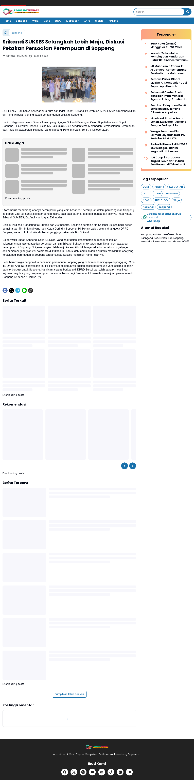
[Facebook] (5, 290)
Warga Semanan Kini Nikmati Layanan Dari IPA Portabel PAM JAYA (167, 135)
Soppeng (21, 21)
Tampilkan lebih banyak (69, 694)
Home (7, 21)
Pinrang (113, 21)
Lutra (87, 21)
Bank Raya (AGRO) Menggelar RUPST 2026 (166, 45)
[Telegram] (17, 290)
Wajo (35, 21)
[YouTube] (92, 772)
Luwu (58, 21)
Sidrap (99, 21)
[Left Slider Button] (124, 465)
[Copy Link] (30, 290)
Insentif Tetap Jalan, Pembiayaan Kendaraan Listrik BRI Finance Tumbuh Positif (168, 57)
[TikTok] (111, 772)
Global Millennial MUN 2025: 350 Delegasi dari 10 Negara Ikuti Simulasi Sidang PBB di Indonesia (169, 148)
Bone (47, 21)
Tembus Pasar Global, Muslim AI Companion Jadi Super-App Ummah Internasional (168, 83)
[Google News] (101, 772)
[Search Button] (187, 11)
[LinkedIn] (120, 772)
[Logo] (97, 747)
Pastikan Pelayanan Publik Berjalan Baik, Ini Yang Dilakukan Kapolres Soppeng (168, 109)
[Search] (159, 11)
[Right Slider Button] (132, 465)
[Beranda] (6, 32)
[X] (11, 290)
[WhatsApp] (24, 290)
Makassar (72, 21)
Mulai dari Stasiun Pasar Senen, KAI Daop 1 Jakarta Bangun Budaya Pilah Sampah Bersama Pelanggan (168, 122)
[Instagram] (83, 772)
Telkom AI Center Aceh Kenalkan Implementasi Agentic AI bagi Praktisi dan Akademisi (169, 96)
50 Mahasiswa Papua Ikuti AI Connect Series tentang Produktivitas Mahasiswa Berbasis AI (168, 70)
